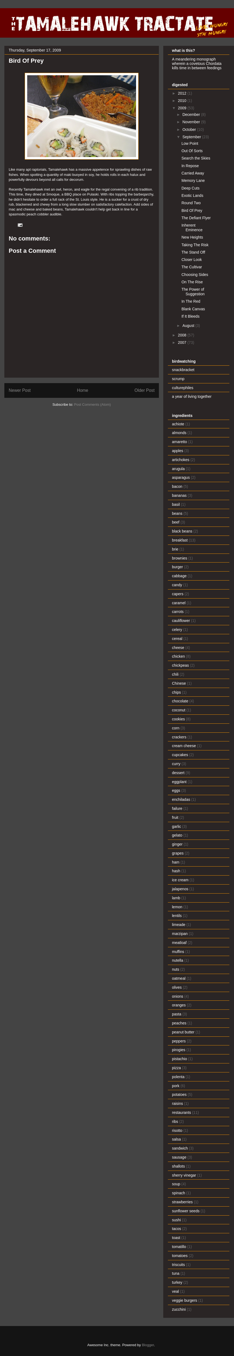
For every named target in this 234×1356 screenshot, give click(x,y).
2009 (182, 108)
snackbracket (183, 370)
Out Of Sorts (192, 151)
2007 (182, 342)
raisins (177, 1103)
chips (176, 692)
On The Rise (192, 282)
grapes (178, 853)
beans (177, 513)
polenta (178, 1077)
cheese (178, 647)
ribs (175, 1121)
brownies (179, 558)
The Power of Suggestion (193, 291)
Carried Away (192, 173)
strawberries (182, 1202)
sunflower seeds (185, 1211)
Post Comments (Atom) (92, 404)
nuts (175, 969)
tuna (175, 1273)
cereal (177, 638)
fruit (175, 817)
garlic (176, 826)
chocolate (180, 701)
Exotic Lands (192, 195)
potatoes (179, 1094)
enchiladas (181, 799)
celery (177, 629)
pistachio (179, 1059)
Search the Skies (195, 158)
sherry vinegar (184, 1175)
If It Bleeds (190, 316)
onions (177, 996)
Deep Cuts (190, 188)
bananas (179, 495)
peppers (179, 1041)
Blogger (148, 1345)
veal (175, 1291)
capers (177, 594)
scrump (178, 379)
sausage (179, 1157)
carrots (178, 611)
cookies (178, 719)
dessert (178, 773)
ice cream (180, 880)
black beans (182, 531)
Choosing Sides (194, 274)
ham (175, 862)
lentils (177, 915)
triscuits (178, 1264)
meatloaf (179, 942)
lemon (177, 907)
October (189, 129)
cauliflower (181, 620)
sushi (176, 1220)
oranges (179, 1005)
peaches (179, 1023)
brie (175, 549)
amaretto (179, 442)
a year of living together (192, 396)
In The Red (190, 301)
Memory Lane (193, 180)
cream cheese (184, 746)
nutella (177, 960)
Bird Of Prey (191, 210)
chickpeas (180, 665)
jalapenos (180, 889)
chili (175, 674)
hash (176, 871)
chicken (178, 656)
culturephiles (182, 388)
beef (175, 522)
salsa (176, 1139)
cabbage (179, 576)
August (188, 325)
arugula (178, 469)
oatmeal (179, 978)
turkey (177, 1282)
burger (177, 567)
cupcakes (180, 755)
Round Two (191, 203)
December (191, 114)
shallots (178, 1166)
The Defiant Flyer (196, 218)
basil (176, 504)
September (192, 137)
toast (176, 1237)
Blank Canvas (193, 309)
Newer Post (20, 390)
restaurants (181, 1112)
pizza (176, 1068)
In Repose (190, 166)
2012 (182, 93)
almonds (179, 433)
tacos (176, 1228)
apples (177, 451)
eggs (176, 790)
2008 (182, 335)
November (191, 122)
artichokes (180, 460)
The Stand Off (193, 252)
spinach (178, 1193)
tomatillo (179, 1246)
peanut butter (183, 1032)
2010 (182, 100)
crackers (179, 737)
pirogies (178, 1050)
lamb (176, 898)
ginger (177, 844)
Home (82, 390)
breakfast (180, 540)
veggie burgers (184, 1300)
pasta (176, 1014)
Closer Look (191, 259)
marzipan (180, 933)
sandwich (180, 1148)
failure (177, 808)
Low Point (189, 143)
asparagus (181, 477)
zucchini (179, 1309)
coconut (178, 710)
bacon (177, 486)
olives (177, 987)
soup (176, 1184)
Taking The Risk (194, 245)
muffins (178, 951)
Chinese (179, 683)
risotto (177, 1130)
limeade (178, 924)
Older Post (144, 390)
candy (177, 585)
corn (175, 728)
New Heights (192, 237)
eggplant (179, 782)
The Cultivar (191, 267)
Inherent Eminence (191, 227)
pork (175, 1086)
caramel (179, 603)
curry (176, 764)
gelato (177, 835)
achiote (178, 424)
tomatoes (180, 1255)
